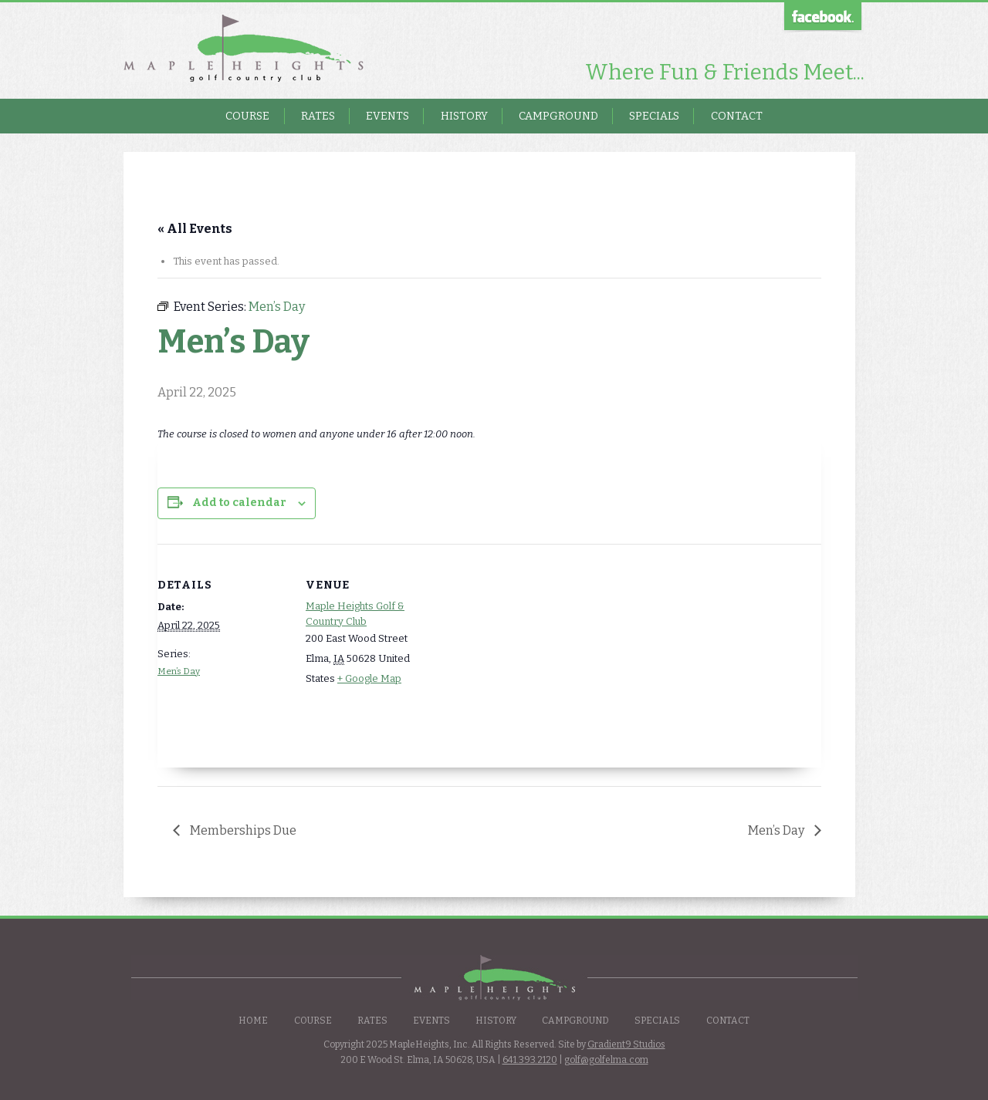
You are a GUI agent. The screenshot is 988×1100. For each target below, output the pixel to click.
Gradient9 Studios (626, 1044)
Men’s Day (178, 671)
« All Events (194, 228)
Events (387, 116)
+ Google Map (369, 678)
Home (253, 1020)
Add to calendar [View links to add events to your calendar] (239, 502)
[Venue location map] (535, 650)
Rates (318, 116)
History (464, 116)
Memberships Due (242, 830)
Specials (654, 116)
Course (247, 116)
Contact (737, 116)
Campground (558, 116)
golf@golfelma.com (606, 1059)
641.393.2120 (529, 1059)
